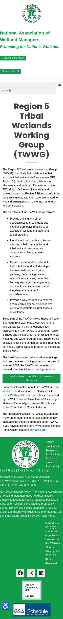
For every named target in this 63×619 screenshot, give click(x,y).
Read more (47, 515)
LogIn (47, 470)
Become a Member (13, 58)
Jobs (20, 470)
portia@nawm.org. (35, 429)
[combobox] (28, 90)
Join (38, 470)
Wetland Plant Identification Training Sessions (31, 378)
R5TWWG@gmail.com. (16, 395)
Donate (29, 470)
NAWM (50, 442)
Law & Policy (7, 470)
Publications (53, 454)
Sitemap (51, 547)
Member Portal (10, 71)
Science (50, 458)
